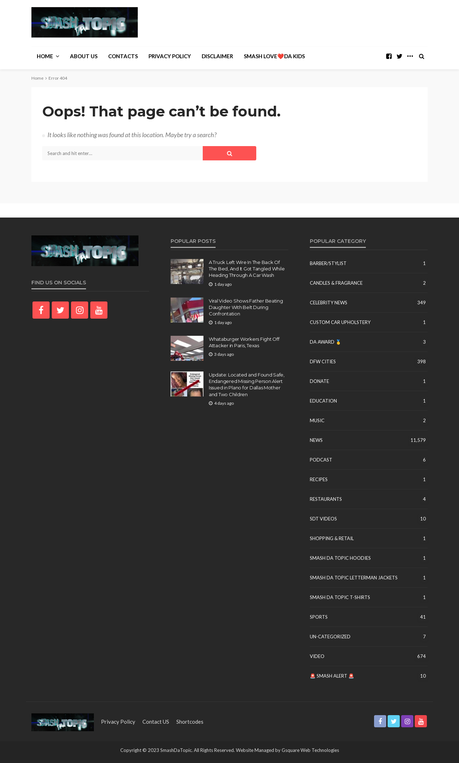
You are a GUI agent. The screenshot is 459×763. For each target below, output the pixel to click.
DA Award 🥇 (325, 342)
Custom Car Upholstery (340, 322)
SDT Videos (323, 519)
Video (317, 656)
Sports (319, 617)
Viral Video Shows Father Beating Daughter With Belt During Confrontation (246, 307)
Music (317, 420)
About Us (83, 56)
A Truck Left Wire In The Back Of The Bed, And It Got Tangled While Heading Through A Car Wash (246, 268)
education (323, 401)
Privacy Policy (169, 56)
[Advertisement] (298, 23)
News (316, 440)
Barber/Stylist (328, 263)
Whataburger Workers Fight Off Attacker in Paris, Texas (244, 342)
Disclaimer (217, 56)
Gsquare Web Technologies (310, 750)
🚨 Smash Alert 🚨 (332, 676)
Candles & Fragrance (336, 283)
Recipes (319, 479)
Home (45, 56)
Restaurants (326, 499)
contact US (155, 721)
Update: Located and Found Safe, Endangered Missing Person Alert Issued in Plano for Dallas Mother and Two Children (246, 384)
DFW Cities (323, 361)
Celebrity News (328, 302)
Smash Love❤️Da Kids (274, 56)
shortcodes (189, 721)
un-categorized (330, 636)
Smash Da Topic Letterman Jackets (354, 577)
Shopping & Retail (332, 538)
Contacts (123, 56)
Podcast (321, 460)
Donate (319, 381)
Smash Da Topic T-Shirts (340, 597)
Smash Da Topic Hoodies (340, 558)
